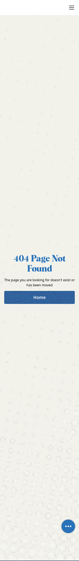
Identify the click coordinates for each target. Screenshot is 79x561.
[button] (71, 8)
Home (39, 297)
